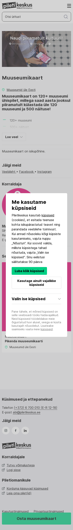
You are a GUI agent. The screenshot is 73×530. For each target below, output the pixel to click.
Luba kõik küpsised (29, 271)
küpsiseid (48, 215)
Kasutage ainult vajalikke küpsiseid (36, 283)
